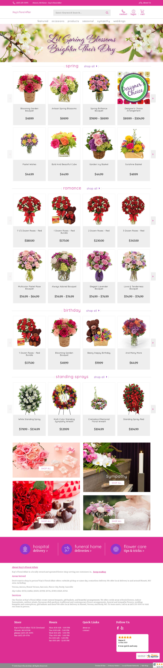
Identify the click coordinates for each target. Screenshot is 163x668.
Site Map (145, 666)
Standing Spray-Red (133, 419)
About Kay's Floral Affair (25, 567)
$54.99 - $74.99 (64, 296)
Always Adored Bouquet (64, 286)
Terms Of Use (100, 666)
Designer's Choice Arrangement (134, 109)
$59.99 (99, 363)
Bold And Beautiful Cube (64, 164)
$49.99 (29, 118)
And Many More (134, 353)
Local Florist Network (130, 666)
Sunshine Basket (133, 164)
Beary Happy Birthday (98, 353)
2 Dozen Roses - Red (99, 230)
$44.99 (29, 174)
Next (153, 98)
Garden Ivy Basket (99, 164)
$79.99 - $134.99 (29, 429)
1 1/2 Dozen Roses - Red (29, 230)
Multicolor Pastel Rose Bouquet (29, 287)
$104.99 (99, 429)
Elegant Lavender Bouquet (99, 287)
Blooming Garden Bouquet (29, 109)
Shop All (89, 66)
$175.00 (64, 240)
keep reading (99, 572)
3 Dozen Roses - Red (133, 230)
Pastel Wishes (29, 164)
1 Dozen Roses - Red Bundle (64, 231)
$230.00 (99, 240)
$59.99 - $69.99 (99, 118)
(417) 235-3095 (22, 3)
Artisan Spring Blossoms (64, 108)
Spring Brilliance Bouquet (99, 109)
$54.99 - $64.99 (29, 296)
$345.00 (134, 240)
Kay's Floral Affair (22, 12)
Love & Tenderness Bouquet (133, 287)
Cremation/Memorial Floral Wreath (99, 420)
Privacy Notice (113, 666)
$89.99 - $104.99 (133, 118)
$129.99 (64, 429)
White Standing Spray (29, 419)
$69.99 (64, 118)
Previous (9, 98)
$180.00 (29, 240)
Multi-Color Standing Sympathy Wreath (64, 420)
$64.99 (133, 363)
